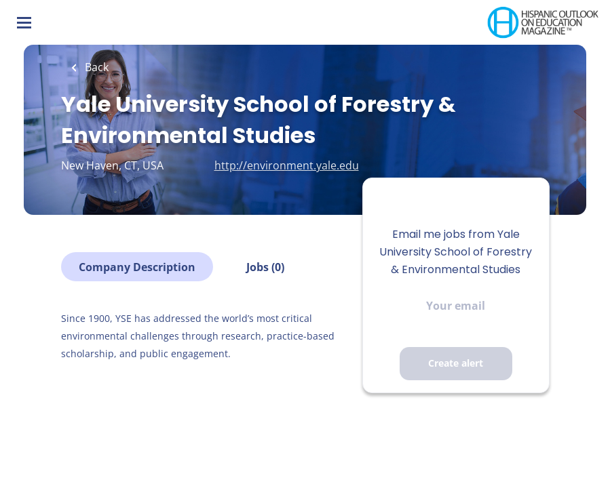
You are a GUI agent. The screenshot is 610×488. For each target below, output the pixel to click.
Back (95, 67)
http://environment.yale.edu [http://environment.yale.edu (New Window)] (286, 165)
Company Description (137, 267)
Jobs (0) (265, 267)
